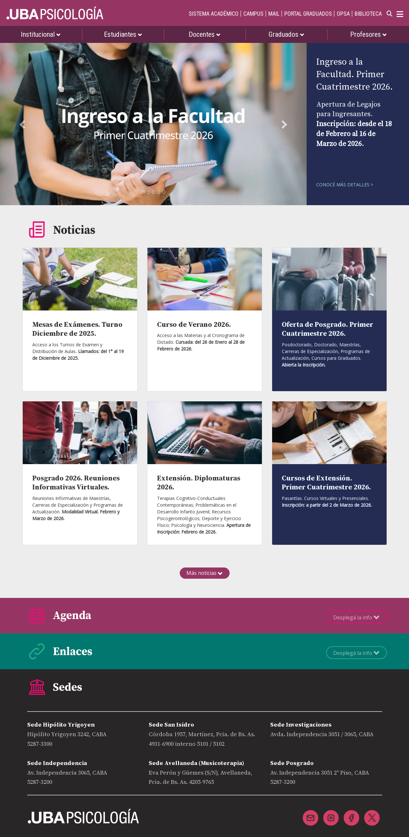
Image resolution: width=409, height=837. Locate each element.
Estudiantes (123, 34)
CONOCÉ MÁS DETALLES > (344, 184)
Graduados (286, 34)
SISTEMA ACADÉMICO (214, 13)
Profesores (368, 34)
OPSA (343, 13)
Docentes (205, 34)
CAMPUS (253, 13)
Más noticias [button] (204, 572)
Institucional (41, 34)
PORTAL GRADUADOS (308, 13)
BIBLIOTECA (368, 13)
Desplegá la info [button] (356, 617)
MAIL (273, 13)
